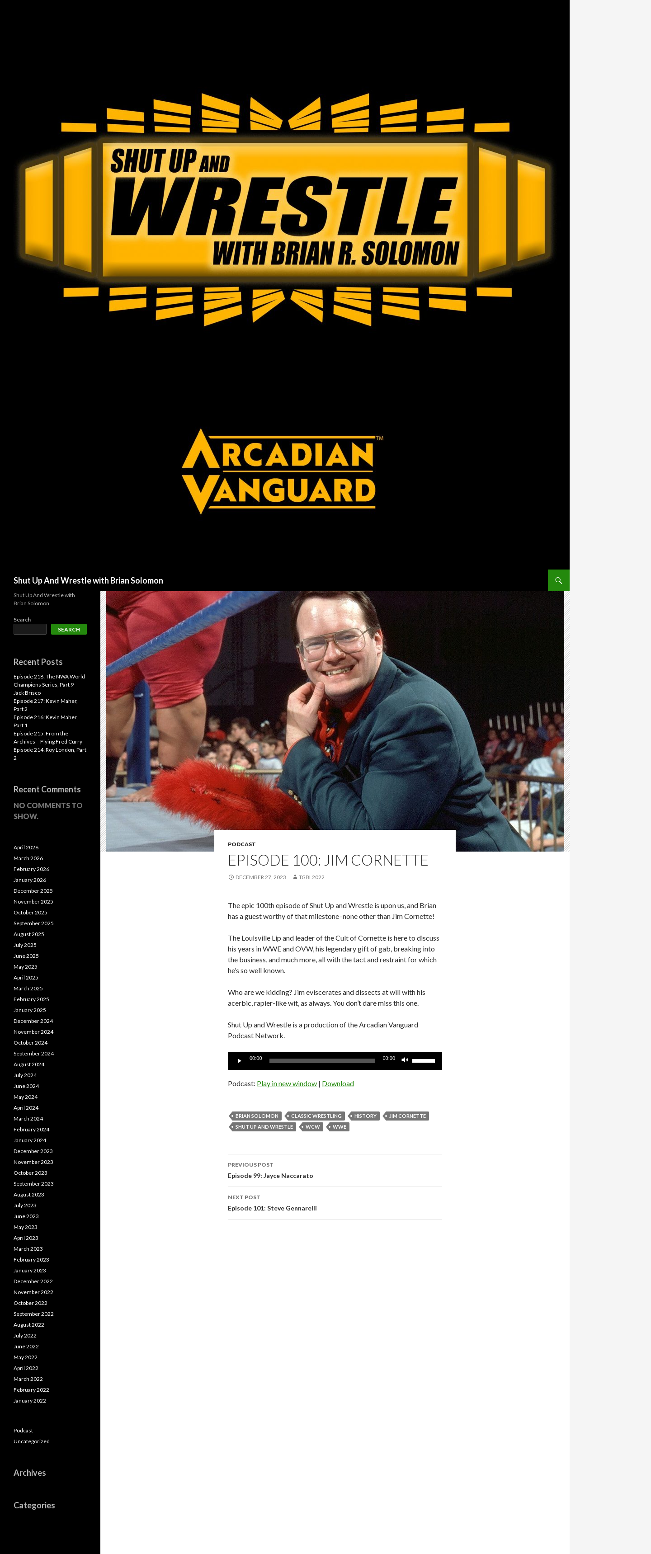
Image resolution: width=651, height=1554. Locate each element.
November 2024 (33, 1031)
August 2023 (29, 1194)
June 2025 (26, 955)
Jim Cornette (407, 1116)
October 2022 (30, 1303)
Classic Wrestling (316, 1116)
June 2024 (26, 1086)
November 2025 (33, 901)
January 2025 (30, 1010)
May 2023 (26, 1227)
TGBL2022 (312, 877)
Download (338, 1083)
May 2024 (26, 1096)
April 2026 (26, 847)
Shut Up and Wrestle (264, 1127)
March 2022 (28, 1378)
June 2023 (26, 1216)
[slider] (322, 1061)
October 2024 (30, 1042)
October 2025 (30, 912)
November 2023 (33, 1161)
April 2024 (26, 1107)
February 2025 (31, 999)
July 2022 (25, 1335)
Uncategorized (32, 1441)
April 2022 (26, 1368)
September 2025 (34, 923)
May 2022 (26, 1357)
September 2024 (34, 1053)
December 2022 (33, 1281)
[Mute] (405, 1060)
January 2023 (30, 1270)
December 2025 (33, 890)
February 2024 (31, 1129)
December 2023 (33, 1151)
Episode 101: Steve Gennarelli (335, 1202)
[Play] (239, 1060)
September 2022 (34, 1313)
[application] (335, 1061)
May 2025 (26, 966)
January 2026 (30, 879)
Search (22, 619)
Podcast (242, 844)
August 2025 (29, 934)
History (365, 1116)
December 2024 (33, 1020)
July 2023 (25, 1205)
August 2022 (29, 1324)
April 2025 (26, 977)
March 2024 (28, 1118)
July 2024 (25, 1075)
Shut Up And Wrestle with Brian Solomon (88, 580)
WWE (339, 1127)
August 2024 (29, 1064)
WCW (313, 1127)
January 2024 (30, 1140)
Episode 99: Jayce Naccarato (335, 1169)
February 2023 (31, 1259)
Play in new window (287, 1083)
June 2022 (26, 1346)
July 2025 (25, 945)
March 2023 (28, 1248)
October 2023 (30, 1172)
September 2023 (34, 1183)
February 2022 (31, 1389)
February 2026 (31, 869)
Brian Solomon (257, 1116)
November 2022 (33, 1292)
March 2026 (28, 858)
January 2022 (30, 1400)
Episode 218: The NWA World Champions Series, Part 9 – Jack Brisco (49, 684)
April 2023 (26, 1237)
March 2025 (28, 988)
